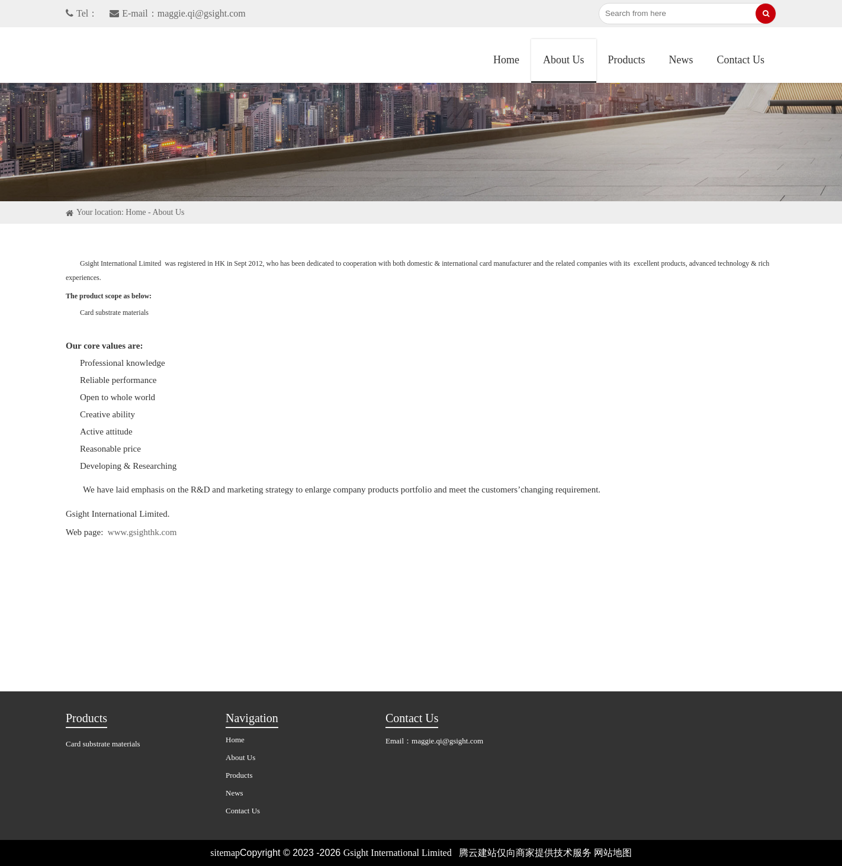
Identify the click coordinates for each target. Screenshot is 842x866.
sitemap (225, 853)
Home (506, 60)
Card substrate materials (103, 743)
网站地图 (613, 853)
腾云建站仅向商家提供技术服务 (525, 853)
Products (626, 60)
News (681, 60)
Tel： (82, 13)
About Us (563, 60)
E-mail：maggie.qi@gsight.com (177, 13)
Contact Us (741, 60)
